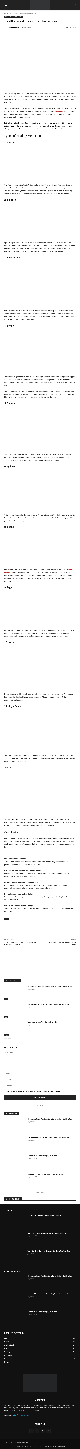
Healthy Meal (14, 919)
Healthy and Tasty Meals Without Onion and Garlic (45, 1174)
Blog (11, 13)
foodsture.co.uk (14, 27)
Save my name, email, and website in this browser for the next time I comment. (34, 1091)
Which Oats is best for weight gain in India (42, 1022)
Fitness (15, 17)
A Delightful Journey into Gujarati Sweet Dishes (44, 1215)
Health (20, 17)
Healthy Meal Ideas (26, 919)
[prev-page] (5, 1039)
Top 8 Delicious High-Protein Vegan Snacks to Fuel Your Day (48, 1251)
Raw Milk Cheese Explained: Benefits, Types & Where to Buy (48, 1004)
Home (6, 13)
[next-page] (9, 1039)
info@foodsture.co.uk (21, 1415)
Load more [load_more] (40, 1192)
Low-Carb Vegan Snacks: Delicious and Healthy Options (46, 1233)
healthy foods (58, 111)
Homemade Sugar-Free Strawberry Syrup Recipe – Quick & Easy (49, 986)
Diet (10, 17)
